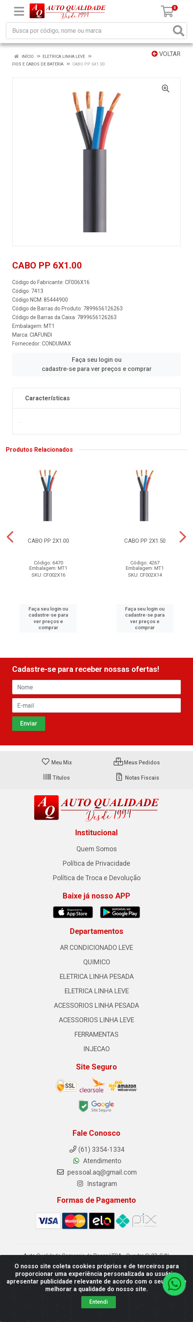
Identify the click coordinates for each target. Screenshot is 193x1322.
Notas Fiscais (137, 778)
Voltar (166, 54)
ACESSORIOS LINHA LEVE (96, 1020)
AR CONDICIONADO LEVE (96, 947)
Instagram (96, 1184)
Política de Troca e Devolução (97, 878)
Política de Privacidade (96, 863)
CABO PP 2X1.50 (145, 540)
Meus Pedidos (137, 762)
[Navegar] (10, 537)
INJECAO (96, 1049)
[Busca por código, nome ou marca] (88, 30)
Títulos (56, 778)
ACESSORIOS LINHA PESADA (96, 1005)
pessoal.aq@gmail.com (96, 1172)
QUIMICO (96, 962)
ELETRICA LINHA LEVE (97, 991)
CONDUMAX (56, 343)
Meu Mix (56, 762)
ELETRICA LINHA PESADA (97, 976)
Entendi (98, 1302)
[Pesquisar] (179, 30)
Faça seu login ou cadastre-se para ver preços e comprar (97, 364)
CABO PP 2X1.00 (48, 540)
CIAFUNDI (41, 335)
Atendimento (96, 1161)
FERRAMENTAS (96, 1034)
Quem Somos (96, 849)
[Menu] (19, 11)
